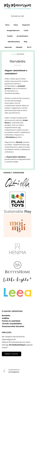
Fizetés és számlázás (11, 321)
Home (13, 54)
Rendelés (6, 316)
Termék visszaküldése (12, 324)
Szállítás (5, 318)
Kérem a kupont (11, 354)
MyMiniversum (17, 5)
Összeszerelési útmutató (13, 326)
